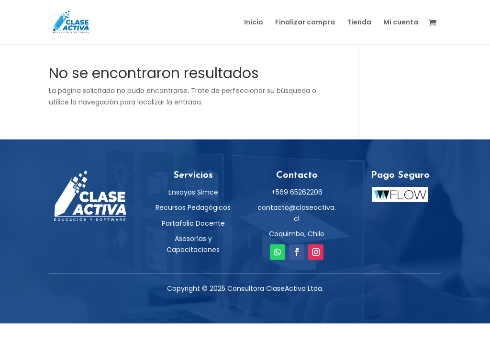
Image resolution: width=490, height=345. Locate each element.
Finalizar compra (305, 23)
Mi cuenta (400, 23)
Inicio (253, 23)
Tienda (359, 23)
